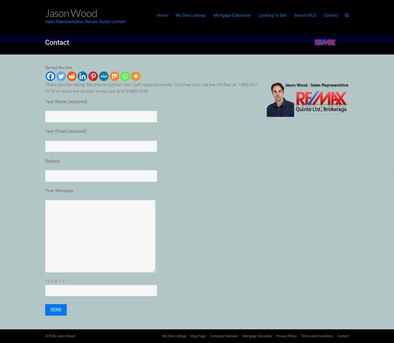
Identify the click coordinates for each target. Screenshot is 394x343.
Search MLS (305, 15)
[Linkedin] (82, 76)
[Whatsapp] (125, 76)
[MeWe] (104, 76)
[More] (136, 76)
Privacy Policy (286, 336)
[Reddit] (72, 76)
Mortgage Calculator (232, 15)
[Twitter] (61, 76)
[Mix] (114, 76)
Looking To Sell (272, 15)
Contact (331, 15)
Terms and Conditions (317, 336)
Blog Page (198, 336)
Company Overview (224, 336)
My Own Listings (191, 15)
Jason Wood (66, 336)
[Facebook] (50, 76)
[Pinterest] (93, 76)
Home (162, 15)
